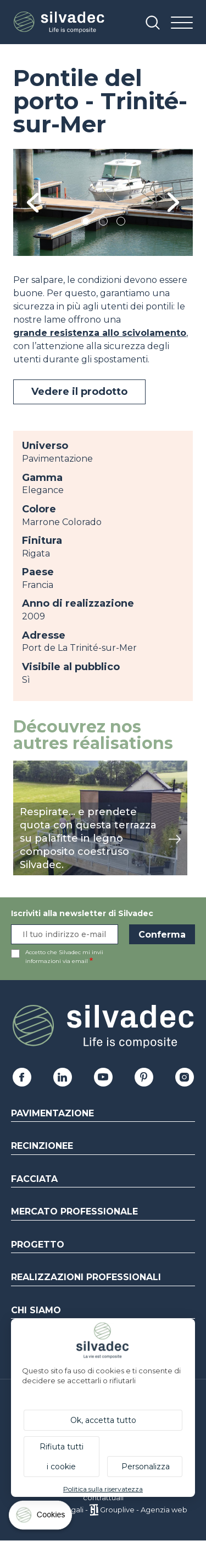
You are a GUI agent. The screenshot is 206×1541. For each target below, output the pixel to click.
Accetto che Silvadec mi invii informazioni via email (64, 957)
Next (173, 202)
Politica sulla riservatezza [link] (103, 1489)
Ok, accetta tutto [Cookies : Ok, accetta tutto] (103, 1420)
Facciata (34, 1179)
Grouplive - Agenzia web (143, 1509)
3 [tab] (121, 223)
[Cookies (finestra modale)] (41, 1517)
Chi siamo (36, 1310)
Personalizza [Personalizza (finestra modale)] (145, 1467)
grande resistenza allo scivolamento (99, 333)
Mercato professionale (74, 1211)
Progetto (37, 1244)
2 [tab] (103, 223)
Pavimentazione (52, 1113)
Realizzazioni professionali (86, 1277)
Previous (32, 202)
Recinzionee (42, 1146)
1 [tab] (85, 223)
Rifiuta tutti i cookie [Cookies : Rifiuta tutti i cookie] (61, 1457)
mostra (28, 766)
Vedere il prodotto (79, 392)
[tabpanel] (103, 202)
